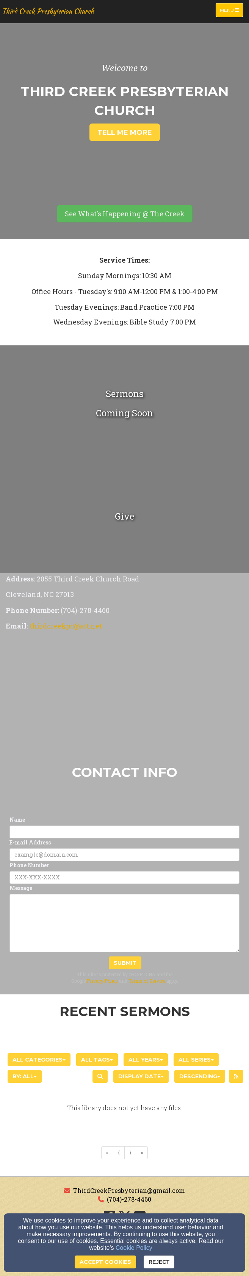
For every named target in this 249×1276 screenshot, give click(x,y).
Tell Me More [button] (124, 132)
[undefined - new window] (124, 516)
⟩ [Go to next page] (130, 1152)
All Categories (39, 1059)
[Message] (124, 923)
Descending (199, 1076)
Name (17, 819)
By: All (25, 1076)
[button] (125, 213)
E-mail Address (30, 842)
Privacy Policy (102, 981)
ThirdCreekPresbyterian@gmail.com (129, 1190)
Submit (125, 962)
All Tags (97, 1059)
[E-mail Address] (124, 854)
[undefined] (124, 402)
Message (20, 888)
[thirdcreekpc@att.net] (66, 626)
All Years (145, 1059)
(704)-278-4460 (129, 1199)
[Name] (124, 831)
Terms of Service (146, 981)
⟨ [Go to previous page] (119, 1152)
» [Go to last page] (142, 1152)
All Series (196, 1059)
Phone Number (29, 865)
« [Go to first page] (107, 1152)
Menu (231, 9)
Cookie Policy (134, 1247)
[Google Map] (124, 698)
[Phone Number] (124, 877)
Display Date (141, 1076)
